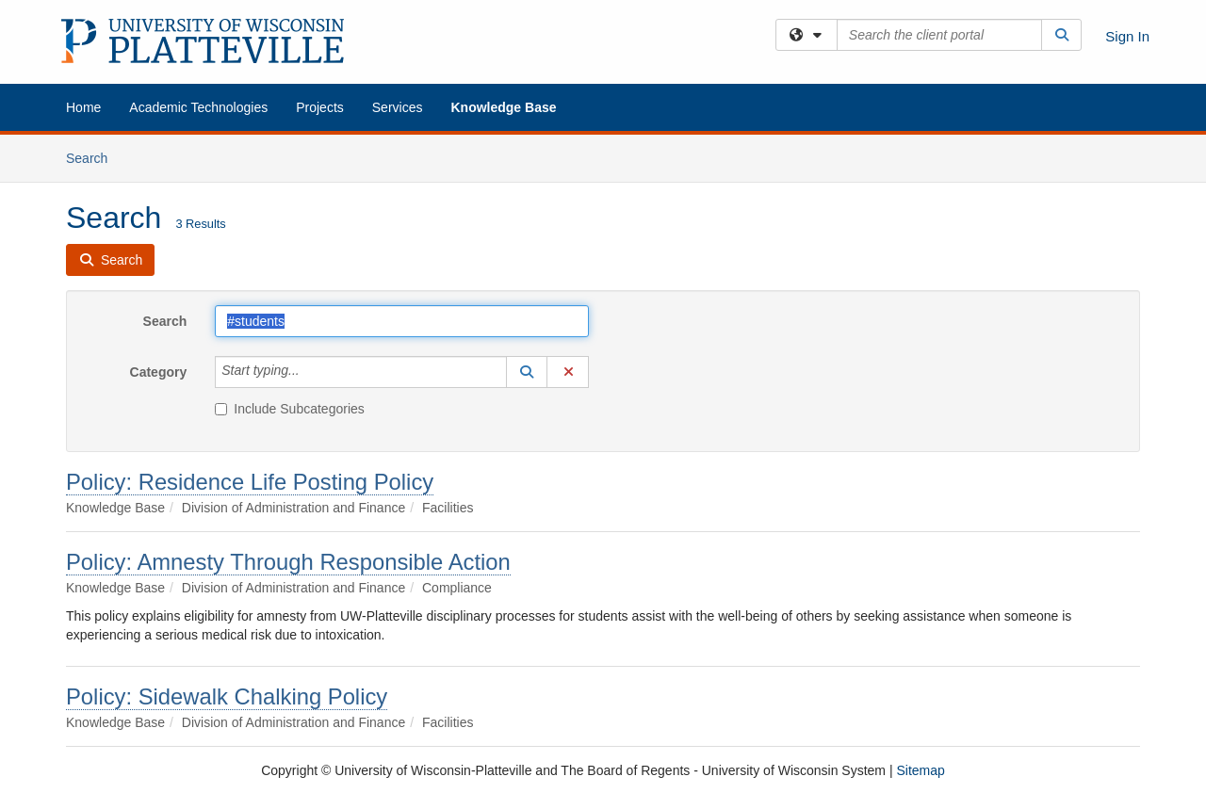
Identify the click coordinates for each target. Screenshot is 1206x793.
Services (397, 107)
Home (83, 107)
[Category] (310, 372)
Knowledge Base (503, 107)
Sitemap (920, 770)
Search (94, 157)
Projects (320, 107)
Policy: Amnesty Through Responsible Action (288, 562)
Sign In (1127, 36)
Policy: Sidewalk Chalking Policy (226, 696)
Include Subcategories (290, 408)
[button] (526, 372)
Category (158, 372)
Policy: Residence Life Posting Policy (249, 481)
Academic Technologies (198, 107)
